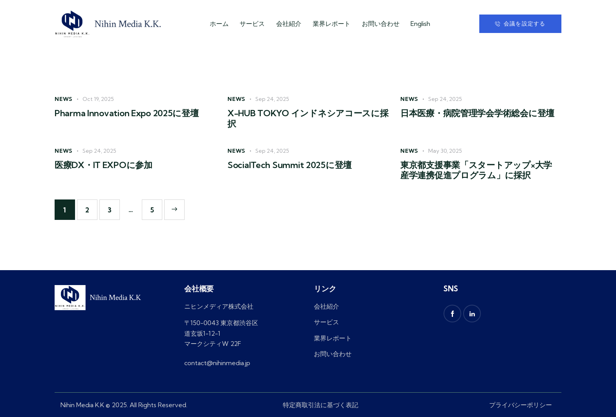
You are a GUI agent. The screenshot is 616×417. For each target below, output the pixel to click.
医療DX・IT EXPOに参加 (103, 165)
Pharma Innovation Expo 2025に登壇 (127, 113)
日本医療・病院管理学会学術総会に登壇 (477, 113)
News (64, 98)
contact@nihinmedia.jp (217, 363)
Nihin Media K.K (82, 405)
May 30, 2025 (445, 150)
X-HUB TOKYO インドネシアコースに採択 (308, 118)
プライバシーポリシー (520, 405)
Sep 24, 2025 (272, 98)
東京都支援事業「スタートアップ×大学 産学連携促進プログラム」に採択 (476, 170)
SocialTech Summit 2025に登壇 (289, 165)
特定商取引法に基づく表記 (320, 405)
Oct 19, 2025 (98, 98)
